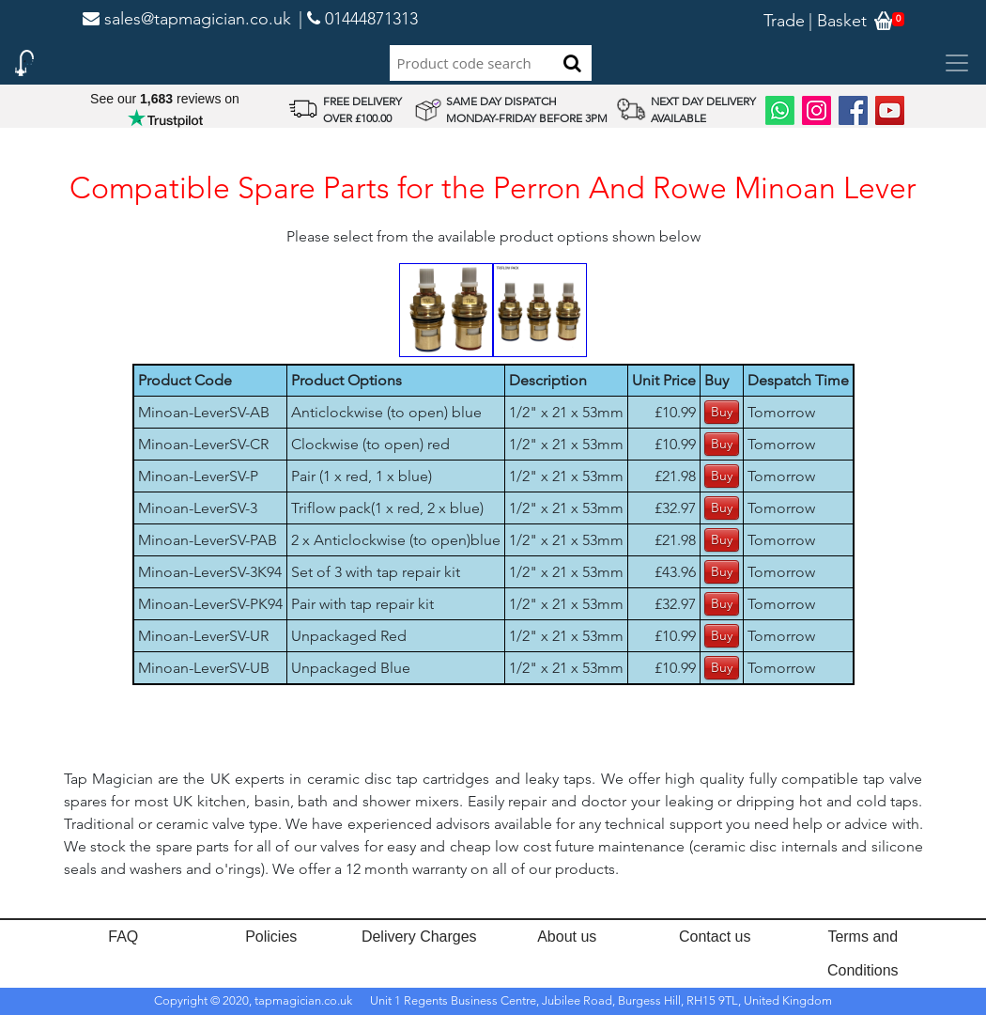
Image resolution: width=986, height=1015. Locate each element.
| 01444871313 (358, 18)
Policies (271, 937)
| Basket (838, 20)
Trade (784, 20)
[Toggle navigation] (957, 63)
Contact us (714, 937)
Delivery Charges (419, 937)
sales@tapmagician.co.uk (187, 18)
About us (566, 937)
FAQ (123, 937)
